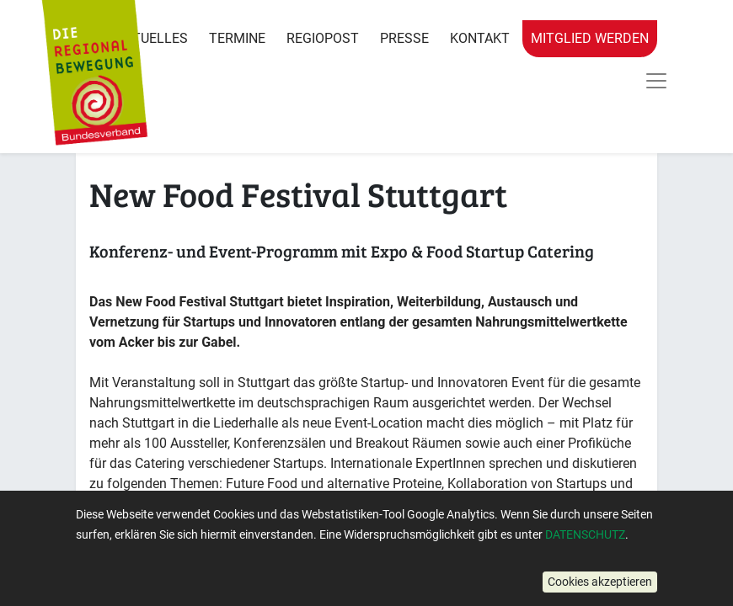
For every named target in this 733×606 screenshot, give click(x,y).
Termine (237, 38)
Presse (404, 38)
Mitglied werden (590, 38)
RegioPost (322, 38)
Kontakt (480, 38)
